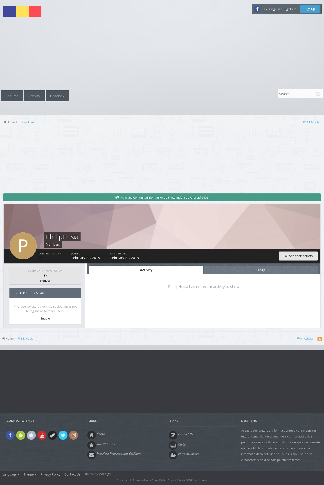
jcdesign (105, 474)
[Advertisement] (162, 54)
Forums (12, 95)
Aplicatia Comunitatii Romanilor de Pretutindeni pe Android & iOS (165, 197)
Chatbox (57, 95)
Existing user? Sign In (280, 9)
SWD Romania (196, 480)
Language (10, 474)
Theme (29, 474)
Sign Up (310, 9)
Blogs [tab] (261, 270)
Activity (34, 95)
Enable (45, 318)
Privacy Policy (50, 474)
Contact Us (72, 474)
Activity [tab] (146, 270)
